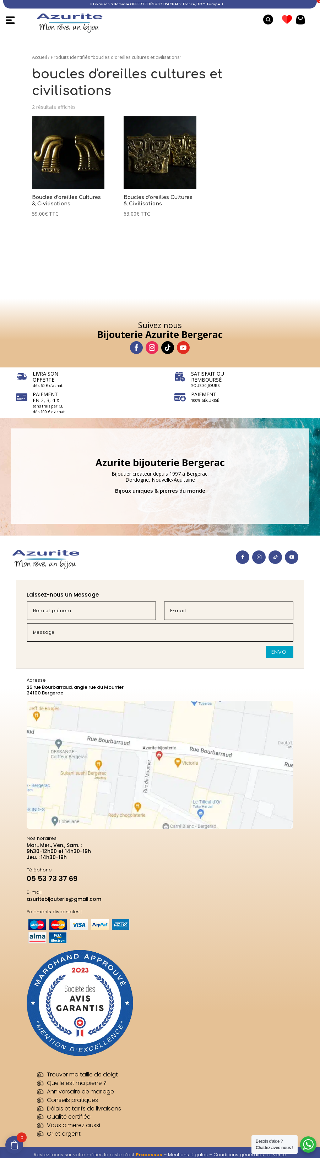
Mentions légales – (190, 1154)
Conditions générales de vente (249, 1154)
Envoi (279, 651)
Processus (149, 1154)
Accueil (39, 57)
